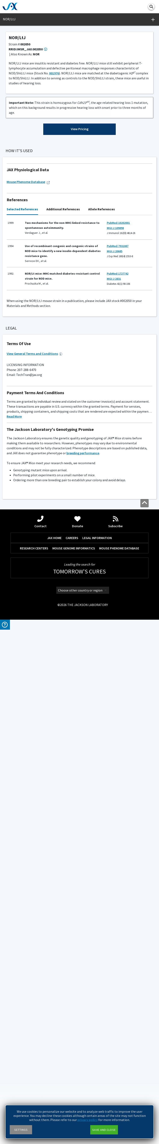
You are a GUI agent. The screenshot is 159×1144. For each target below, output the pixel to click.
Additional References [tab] (63, 480)
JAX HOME (54, 1062)
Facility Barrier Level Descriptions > (26, 657)
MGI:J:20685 (114, 522)
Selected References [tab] (22, 480)
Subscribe (115, 1046)
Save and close (104, 1130)
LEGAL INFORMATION (97, 1062)
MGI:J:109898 (115, 499)
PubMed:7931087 (117, 517)
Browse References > (26, 184)
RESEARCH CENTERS (34, 1072)
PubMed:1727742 (117, 545)
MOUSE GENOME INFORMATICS (73, 1072)
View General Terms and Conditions (34, 878)
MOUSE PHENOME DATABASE (119, 1072)
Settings (21, 1130)
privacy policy (87, 1120)
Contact (40, 1046)
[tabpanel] (79, 526)
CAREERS (72, 1062)
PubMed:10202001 (118, 494)
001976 (54, 73)
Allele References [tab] (101, 480)
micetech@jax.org (45, 807)
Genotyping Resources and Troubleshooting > (32, 621)
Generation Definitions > (95, 285)
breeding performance (82, 977)
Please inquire (17, 722)
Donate (77, 1046)
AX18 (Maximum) (25, 667)
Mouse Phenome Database (28, 453)
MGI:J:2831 (114, 550)
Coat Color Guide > (17, 716)
